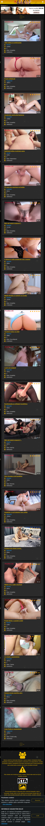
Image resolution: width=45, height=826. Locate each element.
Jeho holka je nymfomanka (12, 42)
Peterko (8, 44)
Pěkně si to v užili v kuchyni (13, 584)
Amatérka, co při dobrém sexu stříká (15, 512)
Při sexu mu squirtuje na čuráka (14, 187)
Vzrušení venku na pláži (11, 331)
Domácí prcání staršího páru (13, 693)
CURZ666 (9, 189)
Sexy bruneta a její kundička (13, 476)
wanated (8, 225)
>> (23, 17)
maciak (8, 153)
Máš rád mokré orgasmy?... (13, 440)
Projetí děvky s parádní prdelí (13, 620)
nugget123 (9, 81)
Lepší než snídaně (10, 368)
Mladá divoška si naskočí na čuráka (15, 295)
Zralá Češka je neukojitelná (12, 729)
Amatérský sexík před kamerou (14, 115)
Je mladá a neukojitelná (11, 657)
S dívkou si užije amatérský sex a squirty (17, 259)
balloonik (9, 370)
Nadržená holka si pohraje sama (14, 151)
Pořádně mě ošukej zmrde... (13, 548)
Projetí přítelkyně (9, 79)
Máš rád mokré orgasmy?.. (12, 223)
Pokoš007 (9, 117)
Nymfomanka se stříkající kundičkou (15, 404)
